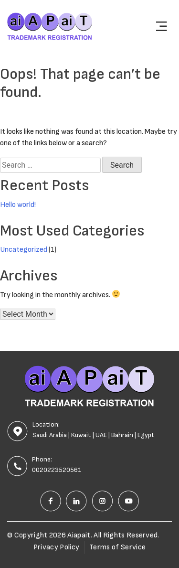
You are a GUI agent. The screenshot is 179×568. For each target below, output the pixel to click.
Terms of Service (117, 547)
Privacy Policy (56, 547)
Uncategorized (23, 249)
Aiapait (78, 535)
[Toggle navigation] (161, 26)
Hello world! (18, 204)
